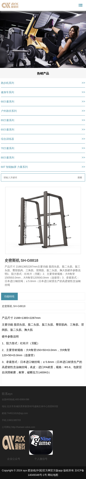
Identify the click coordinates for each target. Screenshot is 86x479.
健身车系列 (7, 92)
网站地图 (53, 474)
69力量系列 (7, 129)
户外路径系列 (9, 110)
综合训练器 (7, 138)
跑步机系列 (7, 82)
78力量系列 (7, 148)
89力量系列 (7, 120)
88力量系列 (7, 157)
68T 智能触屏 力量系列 (14, 166)
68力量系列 (7, 101)
